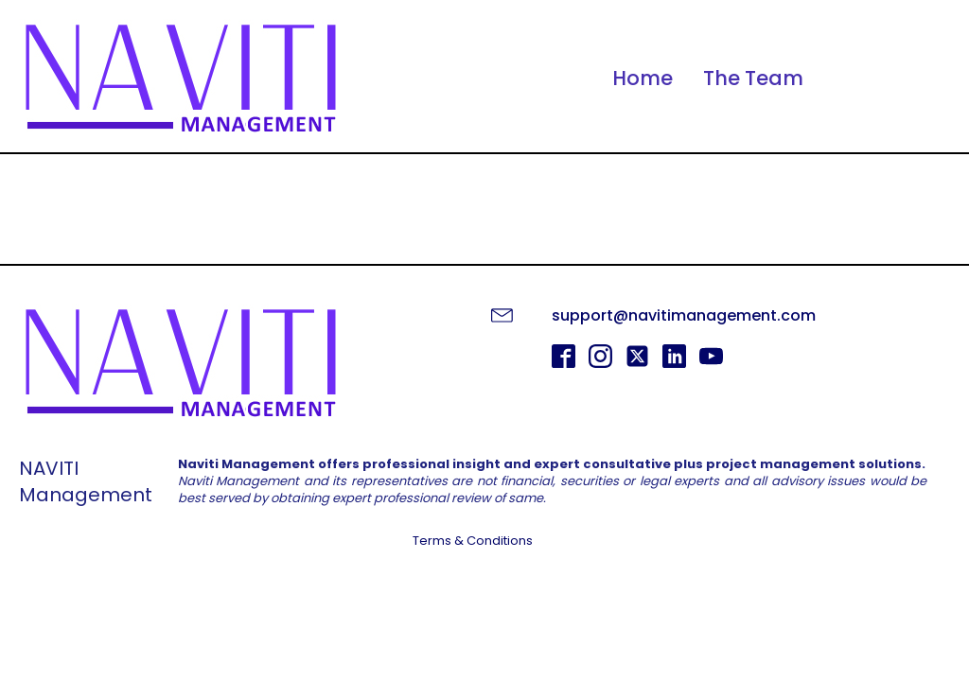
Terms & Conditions (473, 541)
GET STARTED (485, 591)
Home (642, 78)
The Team (753, 78)
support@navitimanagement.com (684, 315)
